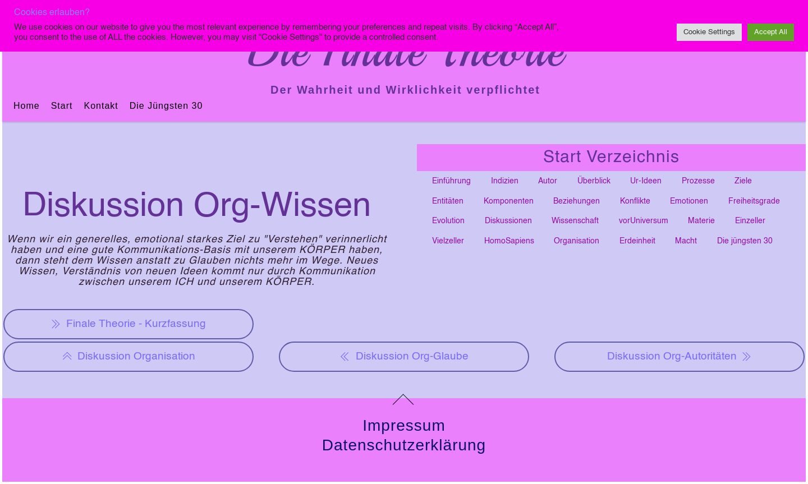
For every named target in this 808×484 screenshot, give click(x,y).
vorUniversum (643, 221)
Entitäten (447, 201)
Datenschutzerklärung (404, 445)
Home (26, 105)
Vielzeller (448, 241)
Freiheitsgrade (754, 201)
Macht (686, 241)
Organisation (576, 241)
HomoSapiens (509, 241)
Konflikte (635, 201)
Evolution (448, 221)
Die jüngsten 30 (166, 105)
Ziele (743, 181)
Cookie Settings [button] (709, 32)
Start (62, 105)
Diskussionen (508, 221)
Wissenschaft (575, 221)
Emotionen (689, 201)
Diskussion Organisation (128, 356)
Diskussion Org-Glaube (403, 356)
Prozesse (698, 181)
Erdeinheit (637, 241)
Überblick (593, 181)
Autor (547, 181)
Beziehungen (576, 201)
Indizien (504, 181)
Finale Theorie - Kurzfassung (128, 324)
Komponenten (509, 201)
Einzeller (750, 221)
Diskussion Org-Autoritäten (679, 356)
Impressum (403, 425)
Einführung (451, 181)
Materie (701, 221)
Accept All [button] (770, 32)
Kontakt (101, 105)
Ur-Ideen (646, 181)
